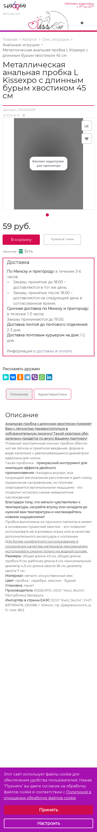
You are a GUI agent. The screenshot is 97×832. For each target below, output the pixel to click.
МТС (5, 14)
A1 (19, 14)
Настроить (48, 823)
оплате (65, 351)
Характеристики (52, 394)
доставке (45, 351)
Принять (48, 809)
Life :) (13, 14)
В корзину (21, 239)
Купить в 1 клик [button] (62, 239)
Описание (19, 394)
